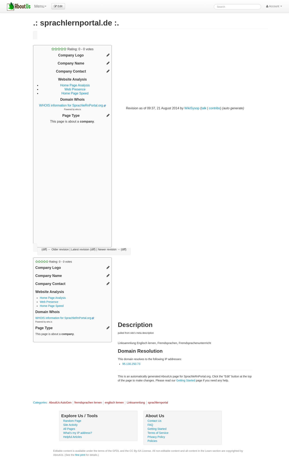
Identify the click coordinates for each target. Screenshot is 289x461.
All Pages (69, 428)
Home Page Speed (75, 93)
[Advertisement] (72, 184)
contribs (214, 108)
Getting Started (185, 380)
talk (203, 108)
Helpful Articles (72, 436)
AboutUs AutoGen (60, 402)
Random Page (72, 420)
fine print (80, 454)
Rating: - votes (72, 49)
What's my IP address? (77, 432)
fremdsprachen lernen (88, 402)
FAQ (150, 424)
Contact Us (154, 420)
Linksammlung (136, 402)
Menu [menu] (40, 6)
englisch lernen (114, 402)
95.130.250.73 (131, 364)
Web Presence (74, 89)
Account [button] (274, 6)
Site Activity (70, 424)
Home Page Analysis (75, 85)
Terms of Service (158, 432)
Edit (58, 6)
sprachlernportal (158, 402)
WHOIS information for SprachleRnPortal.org (72, 105)
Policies (152, 441)
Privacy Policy (156, 436)
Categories (40, 402)
